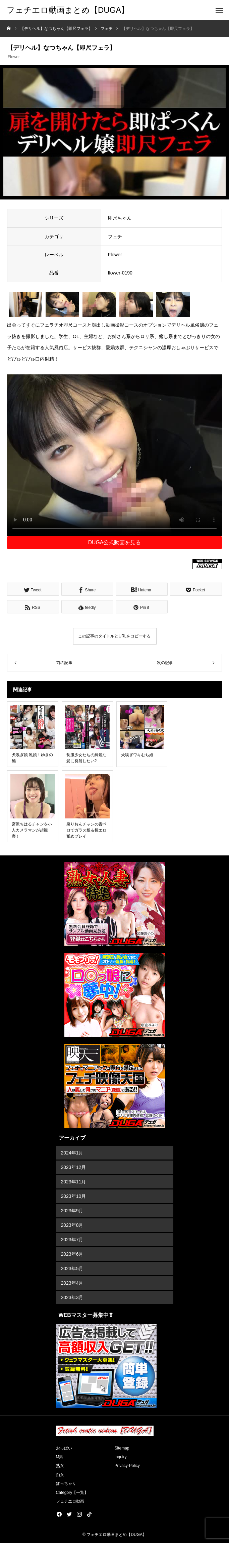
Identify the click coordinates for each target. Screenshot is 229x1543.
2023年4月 (72, 1283)
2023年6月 (72, 1254)
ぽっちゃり (66, 1483)
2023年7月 (72, 1239)
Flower (14, 56)
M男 (59, 1457)
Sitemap (122, 1448)
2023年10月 (73, 1196)
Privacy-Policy (127, 1465)
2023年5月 (72, 1268)
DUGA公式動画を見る (114, 542)
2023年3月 (72, 1297)
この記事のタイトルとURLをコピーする (114, 636)
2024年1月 (72, 1152)
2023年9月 (72, 1210)
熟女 (60, 1465)
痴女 (60, 1474)
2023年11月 (73, 1181)
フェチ (115, 236)
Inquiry (121, 1457)
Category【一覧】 (72, 1492)
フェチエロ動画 (70, 1501)
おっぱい (64, 1448)
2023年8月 (72, 1225)
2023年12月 (73, 1167)
